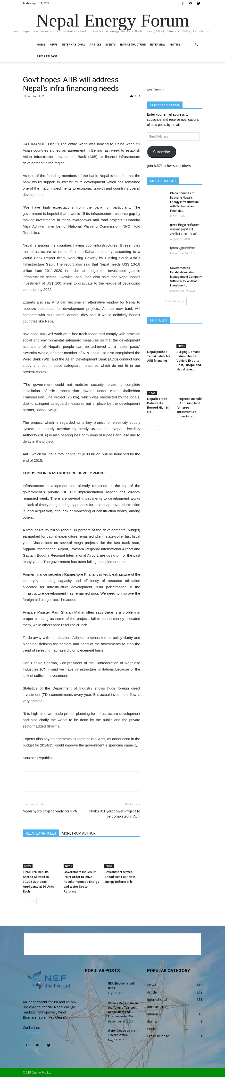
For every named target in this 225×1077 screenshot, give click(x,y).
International (73, 44)
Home (41, 44)
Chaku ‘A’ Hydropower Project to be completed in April (114, 814)
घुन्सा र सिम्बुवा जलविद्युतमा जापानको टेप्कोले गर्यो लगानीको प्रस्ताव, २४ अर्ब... (184, 229)
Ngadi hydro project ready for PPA (50, 811)
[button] (196, 44)
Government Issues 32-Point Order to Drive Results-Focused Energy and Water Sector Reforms (81, 881)
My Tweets (156, 89)
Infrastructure (133, 44)
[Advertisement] (81, 128)
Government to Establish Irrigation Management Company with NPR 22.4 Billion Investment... (186, 276)
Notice (175, 44)
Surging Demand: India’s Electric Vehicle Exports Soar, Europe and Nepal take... (188, 360)
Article (95, 44)
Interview (157, 44)
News (54, 44)
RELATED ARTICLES (41, 833)
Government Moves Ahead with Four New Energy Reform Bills (119, 877)
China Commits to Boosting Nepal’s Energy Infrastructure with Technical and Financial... (184, 202)
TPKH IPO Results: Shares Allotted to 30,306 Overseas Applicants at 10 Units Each (38, 881)
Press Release (47, 56)
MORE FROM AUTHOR (79, 833)
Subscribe (161, 152)
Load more (174, 301)
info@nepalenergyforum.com (46, 1032)
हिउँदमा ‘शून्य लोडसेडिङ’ (182, 248)
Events (110, 44)
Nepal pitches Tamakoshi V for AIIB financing (158, 356)
